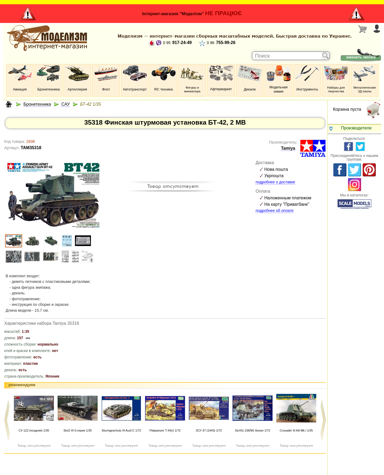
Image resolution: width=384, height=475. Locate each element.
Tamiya (288, 148)
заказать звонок (360, 57)
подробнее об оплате (274, 210)
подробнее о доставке (275, 182)
